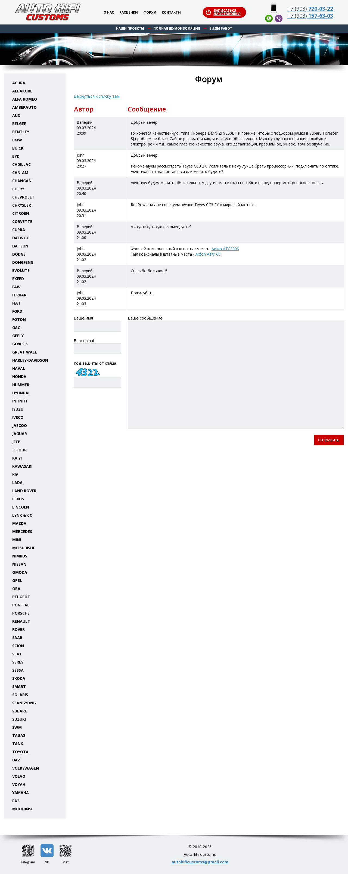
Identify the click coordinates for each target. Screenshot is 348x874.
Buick (17, 148)
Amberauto (24, 107)
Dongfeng (22, 262)
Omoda (19, 572)
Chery (18, 188)
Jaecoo (19, 425)
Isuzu (17, 409)
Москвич (22, 808)
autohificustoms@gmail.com (200, 861)
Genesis (20, 343)
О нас (109, 13)
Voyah (18, 784)
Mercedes (22, 531)
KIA (15, 474)
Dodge (19, 254)
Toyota (20, 751)
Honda (19, 376)
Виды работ (220, 28)
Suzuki (19, 719)
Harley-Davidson (30, 360)
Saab (17, 637)
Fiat (16, 303)
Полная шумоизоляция (176, 28)
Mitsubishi (23, 547)
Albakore (22, 91)
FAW (16, 286)
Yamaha (20, 792)
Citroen (20, 213)
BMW (17, 139)
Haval (18, 368)
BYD (16, 156)
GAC (16, 327)
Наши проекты (130, 28)
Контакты (171, 13)
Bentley (20, 131)
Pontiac (21, 605)
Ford (17, 311)
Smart (19, 686)
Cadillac (21, 164)
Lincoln (20, 507)
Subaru (19, 711)
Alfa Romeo (24, 99)
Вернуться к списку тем (97, 96)
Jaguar (19, 433)
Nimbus (19, 556)
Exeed (18, 278)
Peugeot (21, 596)
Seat (17, 653)
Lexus (18, 498)
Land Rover (24, 490)
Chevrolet (23, 197)
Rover (18, 629)
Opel (17, 580)
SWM (17, 727)
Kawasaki (22, 466)
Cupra (18, 229)
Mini (16, 539)
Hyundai (20, 392)
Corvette (22, 221)
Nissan (19, 564)
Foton (19, 319)
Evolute (21, 270)
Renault (21, 621)
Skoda (18, 678)
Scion (18, 645)
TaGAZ (19, 735)
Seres (17, 662)
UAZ (16, 760)
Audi (16, 115)
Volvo (18, 776)
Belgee (19, 123)
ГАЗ (16, 800)
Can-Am (20, 172)
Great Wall (24, 352)
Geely (18, 335)
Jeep (16, 441)
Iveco (17, 417)
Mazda (19, 523)
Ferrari (19, 294)
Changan (22, 180)
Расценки (128, 13)
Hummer (20, 384)
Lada (17, 482)
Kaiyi (17, 458)
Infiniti (19, 401)
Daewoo (21, 237)
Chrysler (21, 205)
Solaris (20, 694)
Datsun (20, 246)
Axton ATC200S (225, 248)
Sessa (18, 670)
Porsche (21, 613)
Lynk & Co (22, 515)
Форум (149, 13)
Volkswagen (25, 768)
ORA (16, 588)
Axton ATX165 (207, 254)
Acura (18, 82)
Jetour (19, 450)
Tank (17, 743)
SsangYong (24, 702)
